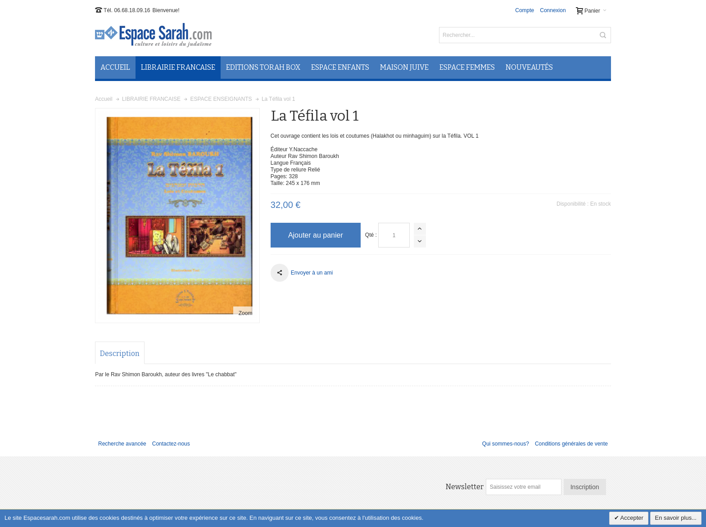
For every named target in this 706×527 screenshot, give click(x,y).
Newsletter (465, 486)
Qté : (371, 235)
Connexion (553, 10)
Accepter (631, 517)
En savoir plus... (676, 517)
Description (120, 353)
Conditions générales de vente (571, 444)
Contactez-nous (171, 444)
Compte (524, 10)
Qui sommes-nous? (505, 444)
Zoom (246, 313)
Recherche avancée (122, 444)
